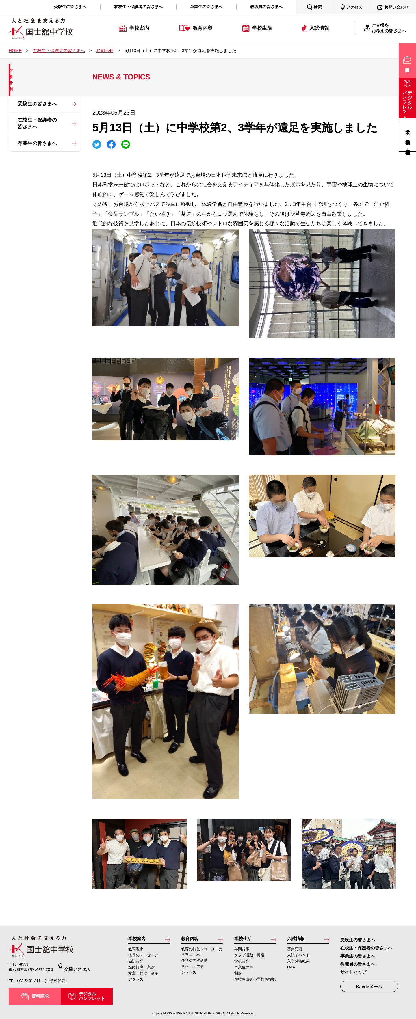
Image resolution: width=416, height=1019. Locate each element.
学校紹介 (241, 962)
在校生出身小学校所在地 (255, 980)
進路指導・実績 (141, 968)
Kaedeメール (369, 986)
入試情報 (297, 939)
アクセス (135, 980)
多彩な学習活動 (194, 961)
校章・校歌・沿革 (143, 974)
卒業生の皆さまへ (37, 143)
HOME (15, 50)
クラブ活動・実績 (249, 956)
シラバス (188, 973)
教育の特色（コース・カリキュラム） (201, 952)
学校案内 (138, 939)
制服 (238, 974)
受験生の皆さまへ (37, 104)
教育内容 (191, 939)
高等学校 (408, 136)
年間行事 (241, 950)
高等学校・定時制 (408, 146)
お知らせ (105, 50)
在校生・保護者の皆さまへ (59, 50)
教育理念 (135, 950)
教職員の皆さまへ (357, 964)
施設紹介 (135, 962)
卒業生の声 (243, 968)
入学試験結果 (298, 962)
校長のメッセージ (143, 956)
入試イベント (298, 956)
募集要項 (294, 950)
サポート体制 (192, 967)
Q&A (291, 968)
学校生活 (244, 939)
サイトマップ (353, 972)
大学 (408, 126)
